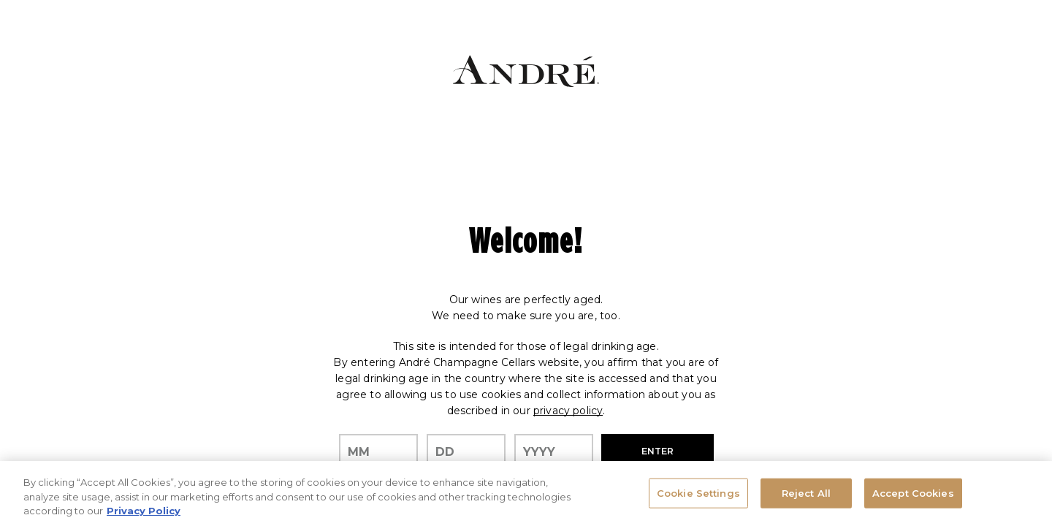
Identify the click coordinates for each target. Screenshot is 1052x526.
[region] (526, 493)
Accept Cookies (913, 492)
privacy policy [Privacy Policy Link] (568, 410)
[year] (553, 452)
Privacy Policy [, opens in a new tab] (143, 511)
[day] (466, 452)
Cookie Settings (698, 492)
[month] (378, 452)
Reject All (806, 492)
